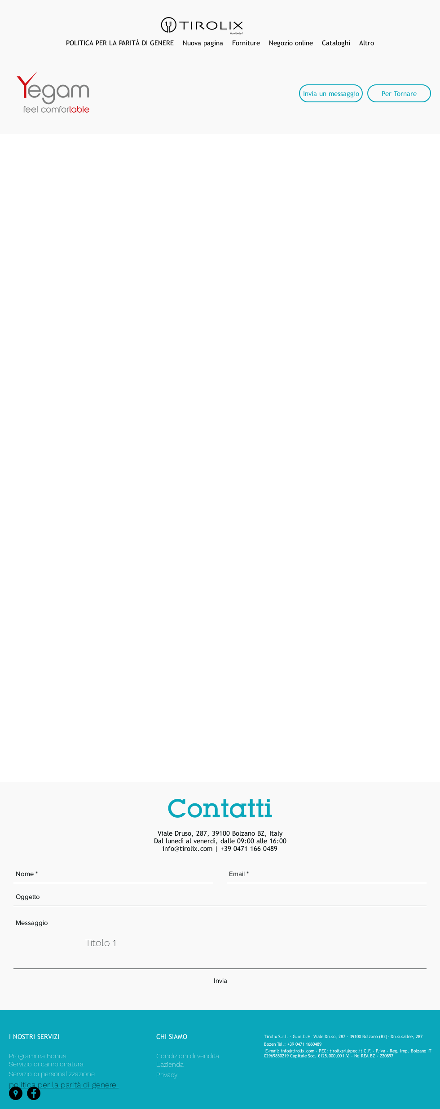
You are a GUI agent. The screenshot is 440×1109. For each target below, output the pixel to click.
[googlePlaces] (15, 1093)
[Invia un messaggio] (331, 93)
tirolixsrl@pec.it (346, 1050)
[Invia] (220, 981)
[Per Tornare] (399, 93)
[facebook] (33, 1093)
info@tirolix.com (187, 848)
